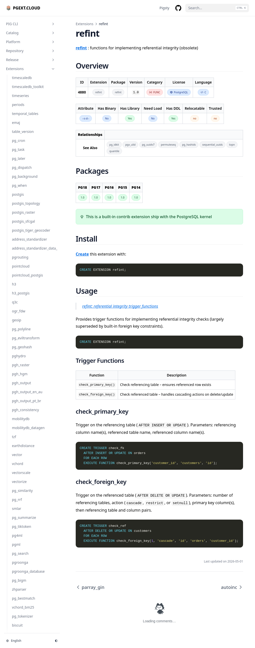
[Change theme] (56, 640)
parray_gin (90, 587)
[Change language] (27, 640)
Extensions (84, 23)
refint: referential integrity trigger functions (120, 306)
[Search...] (217, 8)
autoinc (232, 587)
